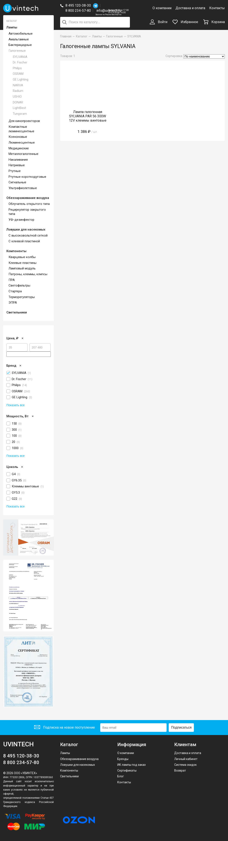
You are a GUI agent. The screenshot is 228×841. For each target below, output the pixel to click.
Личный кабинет (186, 759)
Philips (17, 68)
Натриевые (17, 165)
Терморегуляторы (22, 297)
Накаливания (18, 160)
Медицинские (19, 148)
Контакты (217, 8)
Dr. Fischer (20, 62)
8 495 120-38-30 (78, 5)
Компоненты (16, 251)
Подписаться (181, 727)
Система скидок (185, 764)
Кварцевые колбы (22, 257)
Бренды (122, 759)
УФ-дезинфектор (21, 220)
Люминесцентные (22, 142)
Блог (120, 776)
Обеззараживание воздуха (27, 198)
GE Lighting (20, 79)
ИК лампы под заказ (131, 764)
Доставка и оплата (190, 8)
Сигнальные (17, 182)
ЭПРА (13, 302)
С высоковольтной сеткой (28, 235)
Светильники (16, 312)
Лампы (11, 27)
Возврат (180, 770)
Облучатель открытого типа (29, 204)
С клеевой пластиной (24, 241)
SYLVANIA (20, 57)
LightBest (19, 108)
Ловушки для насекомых (25, 229)
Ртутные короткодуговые (27, 177)
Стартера (15, 291)
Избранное (185, 22)
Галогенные (17, 51)
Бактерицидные (20, 45)
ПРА (12, 280)
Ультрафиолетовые (23, 188)
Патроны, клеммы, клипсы (28, 274)
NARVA (18, 85)
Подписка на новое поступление (64, 727)
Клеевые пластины (22, 263)
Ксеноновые (18, 137)
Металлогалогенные (23, 154)
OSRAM (18, 74)
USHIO (17, 97)
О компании (161, 8)
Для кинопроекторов (24, 121)
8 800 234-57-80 (79, 11)
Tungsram (20, 114)
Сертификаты (127, 770)
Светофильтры (19, 285)
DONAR (18, 102)
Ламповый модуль (22, 268)
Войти (158, 22)
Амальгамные (19, 39)
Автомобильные (21, 33)
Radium (18, 91)
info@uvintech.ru (108, 11)
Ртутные (15, 171)
